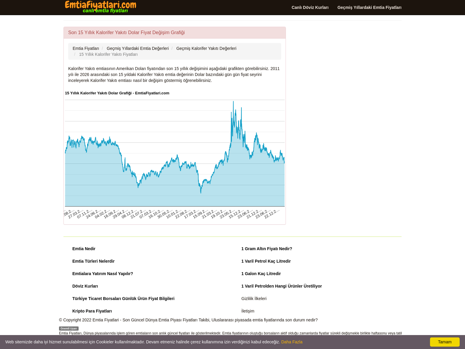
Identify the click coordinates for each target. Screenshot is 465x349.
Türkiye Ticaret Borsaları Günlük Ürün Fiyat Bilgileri (123, 298)
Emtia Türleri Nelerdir (93, 261)
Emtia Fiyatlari (106, 320)
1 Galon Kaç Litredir (261, 273)
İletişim (247, 311)
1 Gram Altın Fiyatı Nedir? (266, 248)
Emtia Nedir (83, 248)
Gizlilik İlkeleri (254, 298)
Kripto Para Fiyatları (92, 311)
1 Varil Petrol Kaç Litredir (266, 261)
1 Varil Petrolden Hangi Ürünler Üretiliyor (281, 286)
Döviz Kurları (85, 286)
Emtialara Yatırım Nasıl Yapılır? (102, 273)
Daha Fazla (291, 342)
